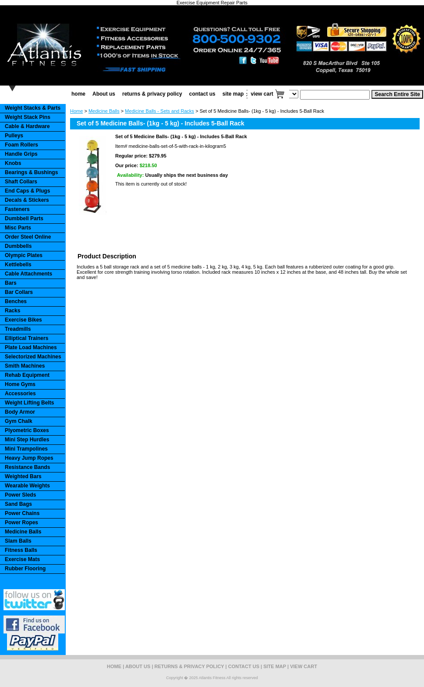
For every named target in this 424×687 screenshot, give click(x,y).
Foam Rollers (21, 145)
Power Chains (22, 513)
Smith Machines (25, 366)
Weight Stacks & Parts (32, 108)
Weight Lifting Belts (29, 403)
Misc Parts (18, 228)
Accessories (20, 393)
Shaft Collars (21, 182)
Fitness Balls (21, 550)
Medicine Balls (104, 111)
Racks (12, 311)
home (78, 94)
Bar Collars (19, 292)
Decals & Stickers (27, 200)
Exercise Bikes (23, 320)
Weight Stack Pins (27, 117)
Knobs (13, 163)
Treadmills (18, 329)
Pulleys (14, 135)
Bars (11, 283)
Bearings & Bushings (31, 172)
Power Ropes (21, 522)
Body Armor (20, 412)
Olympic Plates (23, 255)
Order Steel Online (28, 237)
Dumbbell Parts (24, 218)
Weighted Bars (23, 476)
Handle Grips (21, 154)
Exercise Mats (22, 559)
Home (76, 111)
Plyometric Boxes (27, 430)
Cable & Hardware (27, 126)
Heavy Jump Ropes (29, 458)
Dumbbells (18, 246)
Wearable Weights (27, 486)
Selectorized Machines (33, 357)
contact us (202, 94)
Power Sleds (20, 495)
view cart (262, 94)
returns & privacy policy (152, 94)
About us (103, 94)
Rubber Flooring (25, 568)
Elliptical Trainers (26, 338)
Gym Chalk (18, 421)
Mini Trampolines (26, 449)
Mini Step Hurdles (27, 440)
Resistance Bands (27, 467)
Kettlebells (18, 264)
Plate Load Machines (31, 347)
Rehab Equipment (27, 375)
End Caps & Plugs (27, 191)
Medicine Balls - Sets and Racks (159, 111)
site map (233, 94)
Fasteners (17, 209)
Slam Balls (18, 541)
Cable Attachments (28, 274)
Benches (16, 301)
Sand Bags (18, 504)
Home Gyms (20, 384)
